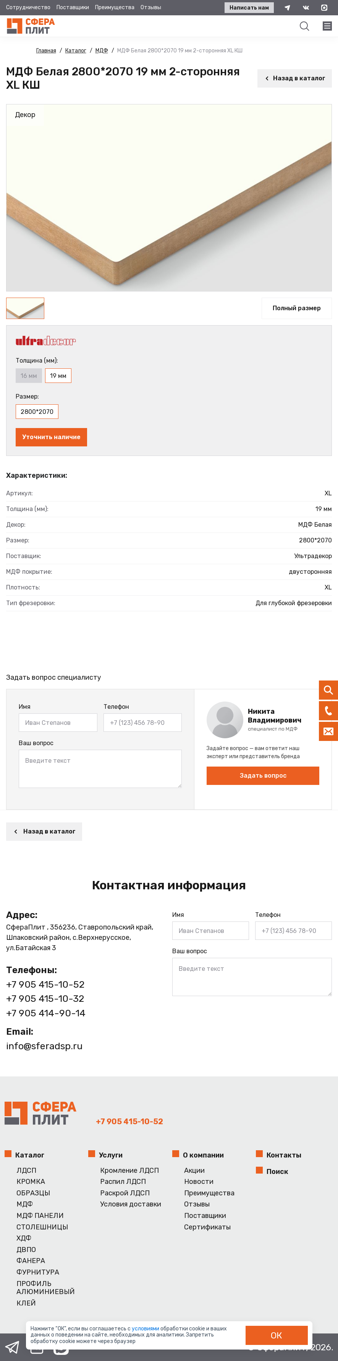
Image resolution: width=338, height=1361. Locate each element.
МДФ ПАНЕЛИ (40, 1216)
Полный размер (297, 308)
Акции (194, 1171)
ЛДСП (26, 1171)
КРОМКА (30, 1182)
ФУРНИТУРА (37, 1272)
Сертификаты (207, 1227)
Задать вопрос (263, 775)
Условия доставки (130, 1204)
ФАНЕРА (30, 1261)
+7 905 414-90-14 (46, 1013)
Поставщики (73, 7)
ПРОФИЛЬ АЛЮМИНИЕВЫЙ (45, 1288)
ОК (276, 1335)
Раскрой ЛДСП (125, 1193)
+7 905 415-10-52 (45, 984)
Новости (198, 1182)
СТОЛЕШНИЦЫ (42, 1227)
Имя (25, 706)
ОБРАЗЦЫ (33, 1193)
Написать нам (249, 8)
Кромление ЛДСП (129, 1171)
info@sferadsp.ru (44, 1046)
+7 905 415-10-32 (45, 998)
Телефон (116, 706)
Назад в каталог (294, 78)
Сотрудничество (28, 7)
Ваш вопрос (36, 743)
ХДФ (23, 1238)
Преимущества (114, 7)
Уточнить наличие (51, 437)
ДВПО (26, 1250)
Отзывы (151, 7)
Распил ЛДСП (123, 1182)
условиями (146, 1328)
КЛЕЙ (26, 1303)
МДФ (24, 1204)
